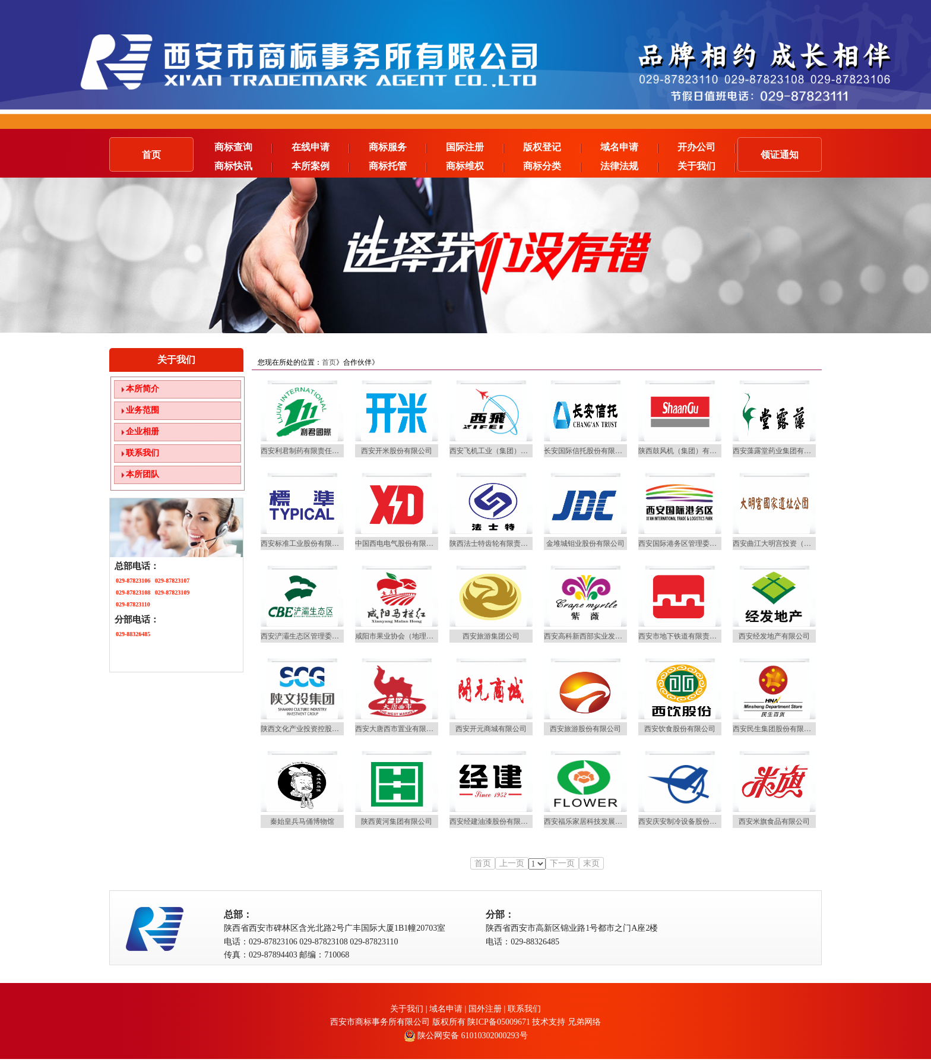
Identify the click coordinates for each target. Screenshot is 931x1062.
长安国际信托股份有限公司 (586, 451)
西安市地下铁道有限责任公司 (684, 636)
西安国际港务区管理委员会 (681, 543)
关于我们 (706, 166)
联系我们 (142, 452)
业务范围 (142, 410)
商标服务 (398, 147)
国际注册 (475, 147)
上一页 (511, 863)
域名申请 (629, 147)
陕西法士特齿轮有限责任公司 (495, 543)
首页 (151, 155)
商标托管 (398, 166)
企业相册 (142, 431)
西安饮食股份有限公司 (679, 729)
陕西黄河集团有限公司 (396, 821)
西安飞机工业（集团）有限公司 (499, 451)
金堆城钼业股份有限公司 (585, 543)
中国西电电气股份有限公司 (398, 543)
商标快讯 (243, 166)
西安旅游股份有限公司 (585, 729)
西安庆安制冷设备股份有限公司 (688, 821)
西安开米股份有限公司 (396, 451)
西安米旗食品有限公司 (774, 821)
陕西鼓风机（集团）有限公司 (684, 451)
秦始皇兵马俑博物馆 (302, 821)
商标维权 (475, 166)
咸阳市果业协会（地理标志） (401, 636)
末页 (591, 863)
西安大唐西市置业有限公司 (398, 729)
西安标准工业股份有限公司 (303, 543)
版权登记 (552, 147)
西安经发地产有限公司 (774, 636)
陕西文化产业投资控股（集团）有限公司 (325, 729)
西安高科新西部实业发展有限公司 (597, 636)
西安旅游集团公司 (491, 636)
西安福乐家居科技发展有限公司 (594, 821)
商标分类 (552, 166)
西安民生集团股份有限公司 (775, 729)
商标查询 (243, 147)
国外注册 (486, 1008)
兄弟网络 (584, 1021)
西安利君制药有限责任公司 (303, 451)
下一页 (562, 863)
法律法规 (629, 166)
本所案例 (321, 166)
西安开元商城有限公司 (491, 729)
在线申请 (321, 147)
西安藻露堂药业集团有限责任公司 (786, 451)
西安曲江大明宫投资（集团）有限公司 (793, 543)
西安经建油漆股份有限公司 (492, 821)
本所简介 (142, 388)
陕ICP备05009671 (498, 1021)
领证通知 (780, 155)
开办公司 (706, 147)
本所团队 (142, 474)
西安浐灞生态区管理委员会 (303, 636)
